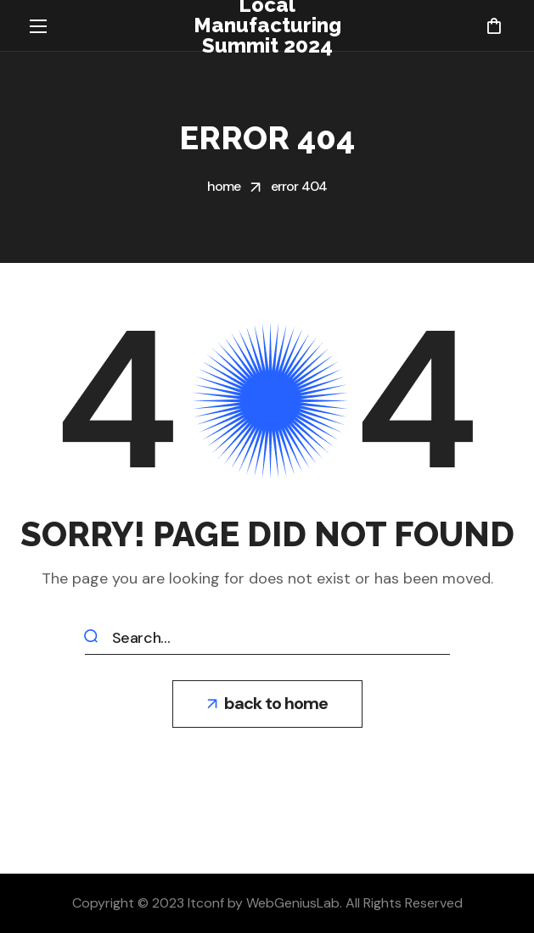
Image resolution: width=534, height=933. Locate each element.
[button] (493, 25)
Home (224, 186)
